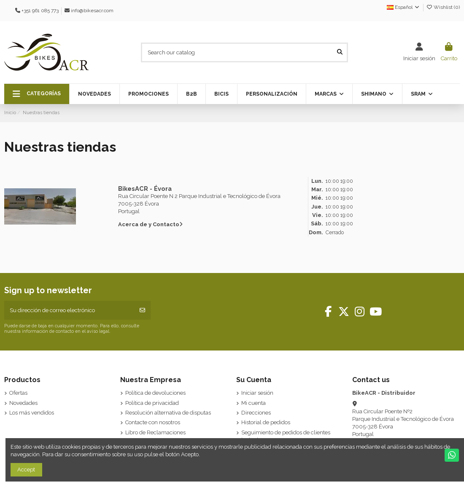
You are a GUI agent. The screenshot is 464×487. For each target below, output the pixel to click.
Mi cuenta (253, 403)
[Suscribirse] (142, 310)
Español (403, 7)
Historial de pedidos (265, 422)
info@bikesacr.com (92, 10)
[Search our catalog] (340, 52)
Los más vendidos (31, 412)
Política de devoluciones (155, 393)
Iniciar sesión (257, 393)
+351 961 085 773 (40, 10)
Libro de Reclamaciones (155, 432)
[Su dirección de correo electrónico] (69, 310)
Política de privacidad (152, 403)
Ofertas (18, 393)
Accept (26, 469)
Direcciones (256, 412)
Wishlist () (443, 7)
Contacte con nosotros (152, 422)
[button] (36, 94)
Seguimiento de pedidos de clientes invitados (285, 436)
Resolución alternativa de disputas (168, 412)
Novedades (23, 403)
